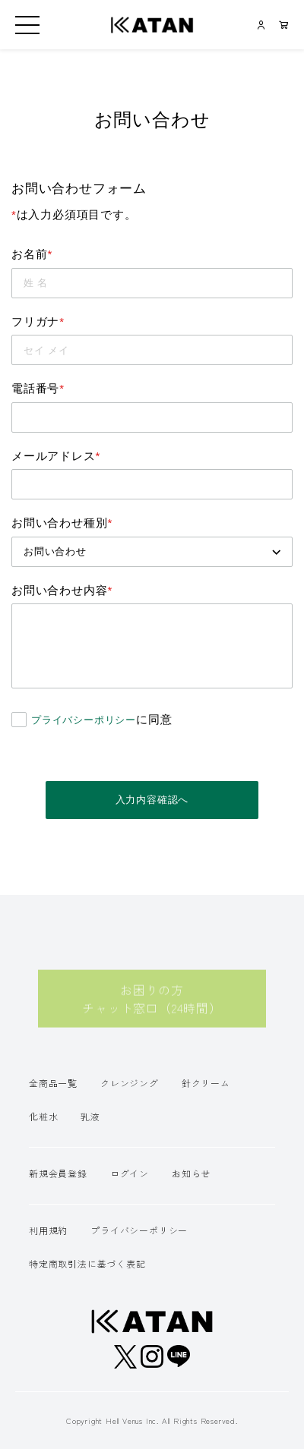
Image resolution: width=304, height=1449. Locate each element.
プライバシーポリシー (83, 720)
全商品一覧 (53, 1082)
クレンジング (129, 1082)
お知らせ (191, 1173)
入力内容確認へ (152, 799)
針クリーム (206, 1082)
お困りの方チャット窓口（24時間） (152, 1006)
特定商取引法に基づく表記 (87, 1263)
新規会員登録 (58, 1173)
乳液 (90, 1116)
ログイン (129, 1173)
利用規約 (48, 1230)
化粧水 (43, 1116)
